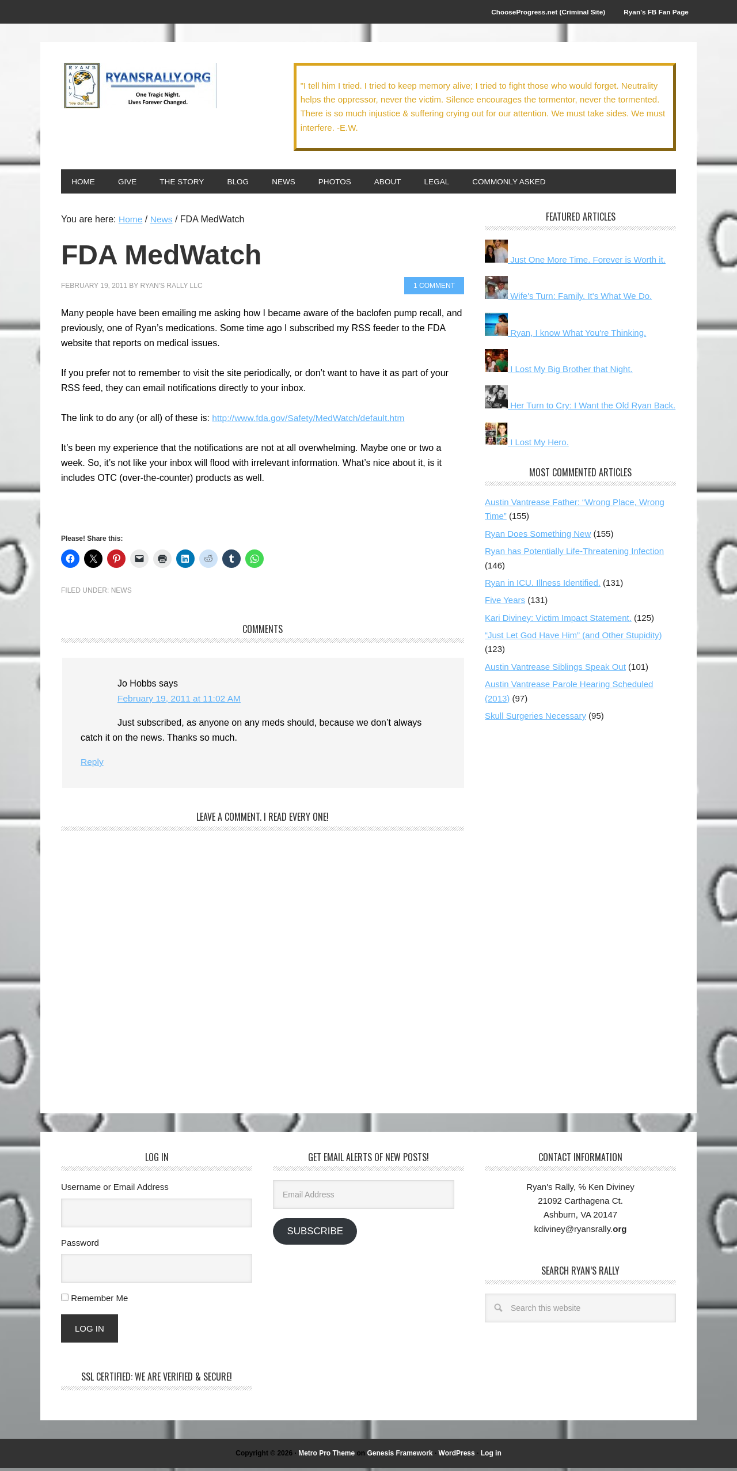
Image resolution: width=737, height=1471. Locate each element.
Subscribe (315, 1234)
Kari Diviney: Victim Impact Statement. (558, 620)
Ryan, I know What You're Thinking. (565, 335)
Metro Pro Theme (326, 1456)
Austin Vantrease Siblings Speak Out (555, 669)
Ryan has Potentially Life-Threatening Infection (574, 554)
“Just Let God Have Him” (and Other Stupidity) (573, 638)
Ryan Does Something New (538, 536)
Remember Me (99, 1301)
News (121, 593)
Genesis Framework (399, 1456)
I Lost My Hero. (527, 445)
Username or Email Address (115, 1190)
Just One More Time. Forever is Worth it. (575, 262)
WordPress (457, 1456)
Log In (89, 1331)
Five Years (505, 603)
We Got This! (138, 88)
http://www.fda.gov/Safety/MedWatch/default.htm (311, 421)
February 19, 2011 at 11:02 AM (181, 701)
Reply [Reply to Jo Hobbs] (92, 764)
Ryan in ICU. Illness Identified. (543, 585)
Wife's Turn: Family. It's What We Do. (568, 299)
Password (80, 1245)
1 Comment (434, 289)
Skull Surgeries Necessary (535, 718)
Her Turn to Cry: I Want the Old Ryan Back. (580, 408)
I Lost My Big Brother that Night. (559, 372)
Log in (491, 1456)
